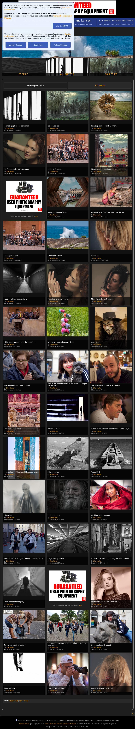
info (36, 216)
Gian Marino (10, 128)
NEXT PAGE (24, 701)
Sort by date (99, 85)
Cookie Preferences (69, 724)
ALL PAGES (13, 701)
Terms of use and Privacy (53, 724)
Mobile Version (24, 724)
